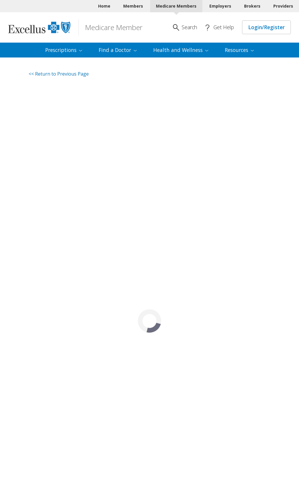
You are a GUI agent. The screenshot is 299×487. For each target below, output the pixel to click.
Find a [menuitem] (118, 49)
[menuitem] (64, 50)
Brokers (252, 6)
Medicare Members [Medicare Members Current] (176, 6)
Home (104, 6)
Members (133, 6)
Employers (220, 6)
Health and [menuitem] (180, 49)
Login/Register (266, 27)
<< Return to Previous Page (59, 74)
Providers (283, 6)
